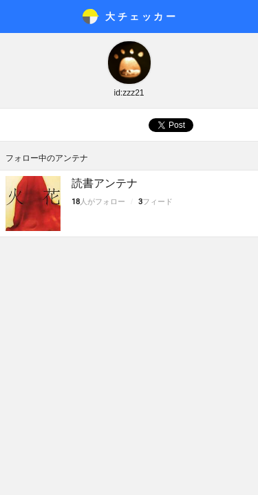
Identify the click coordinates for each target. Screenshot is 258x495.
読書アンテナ (105, 183)
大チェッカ (141, 16)
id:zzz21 (129, 93)
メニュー (17, 17)
